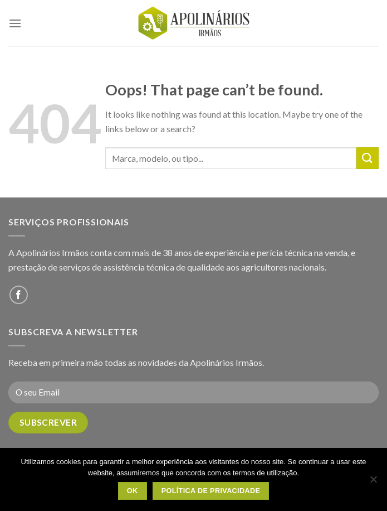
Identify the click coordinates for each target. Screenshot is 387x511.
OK (132, 491)
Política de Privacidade (211, 491)
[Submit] (367, 158)
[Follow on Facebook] (18, 295)
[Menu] (15, 23)
